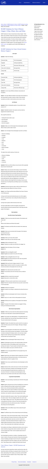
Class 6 (5, 24)
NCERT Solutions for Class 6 (13, 24)
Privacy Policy (14, 461)
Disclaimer (29, 461)
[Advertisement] (24, 12)
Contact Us (34, 461)
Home (2, 24)
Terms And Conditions (22, 461)
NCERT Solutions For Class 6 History (17, 25)
